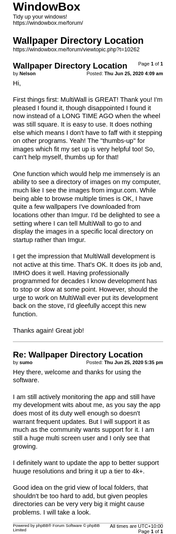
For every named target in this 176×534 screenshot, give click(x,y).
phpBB (42, 525)
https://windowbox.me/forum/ (48, 23)
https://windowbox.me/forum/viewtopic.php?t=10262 (76, 49)
